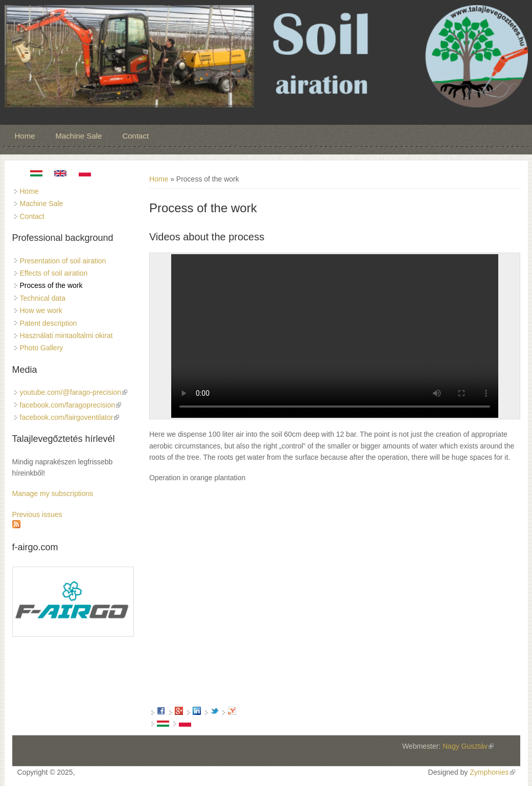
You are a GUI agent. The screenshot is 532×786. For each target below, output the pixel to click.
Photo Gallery (41, 348)
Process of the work (51, 285)
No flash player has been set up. (334, 336)
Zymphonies (492, 772)
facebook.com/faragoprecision (71, 405)
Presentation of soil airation (63, 261)
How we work (41, 310)
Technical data (43, 298)
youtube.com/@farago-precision (74, 392)
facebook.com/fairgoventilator (70, 417)
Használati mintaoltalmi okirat (66, 335)
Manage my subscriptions (53, 493)
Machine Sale (79, 135)
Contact (135, 135)
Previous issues (37, 514)
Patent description (48, 323)
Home (25, 135)
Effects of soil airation (54, 273)
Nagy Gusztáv (468, 746)
